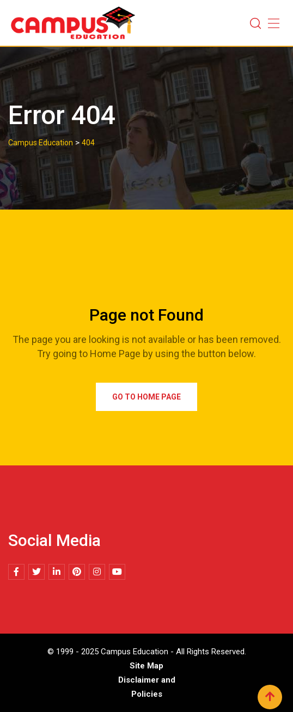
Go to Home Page (146, 396)
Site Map (146, 666)
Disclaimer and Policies (146, 687)
